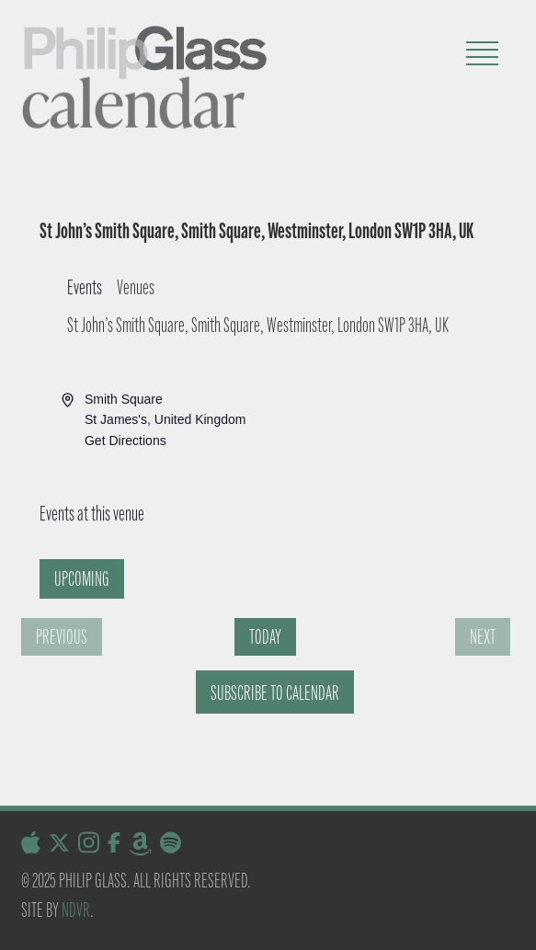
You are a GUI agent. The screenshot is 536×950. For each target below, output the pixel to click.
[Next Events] (482, 637)
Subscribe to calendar (275, 692)
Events (84, 287)
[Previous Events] (61, 637)
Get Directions (125, 440)
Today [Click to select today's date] (265, 636)
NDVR (76, 909)
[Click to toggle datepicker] (82, 579)
